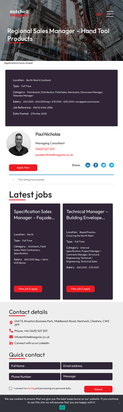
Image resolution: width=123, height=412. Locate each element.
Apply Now (23, 167)
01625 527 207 (45, 149)
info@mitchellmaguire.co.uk (31, 337)
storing (31, 388)
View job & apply (28, 288)
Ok (62, 407)
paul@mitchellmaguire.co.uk (54, 155)
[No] (119, 403)
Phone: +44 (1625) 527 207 (30, 331)
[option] (35, 251)
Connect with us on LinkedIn (31, 343)
